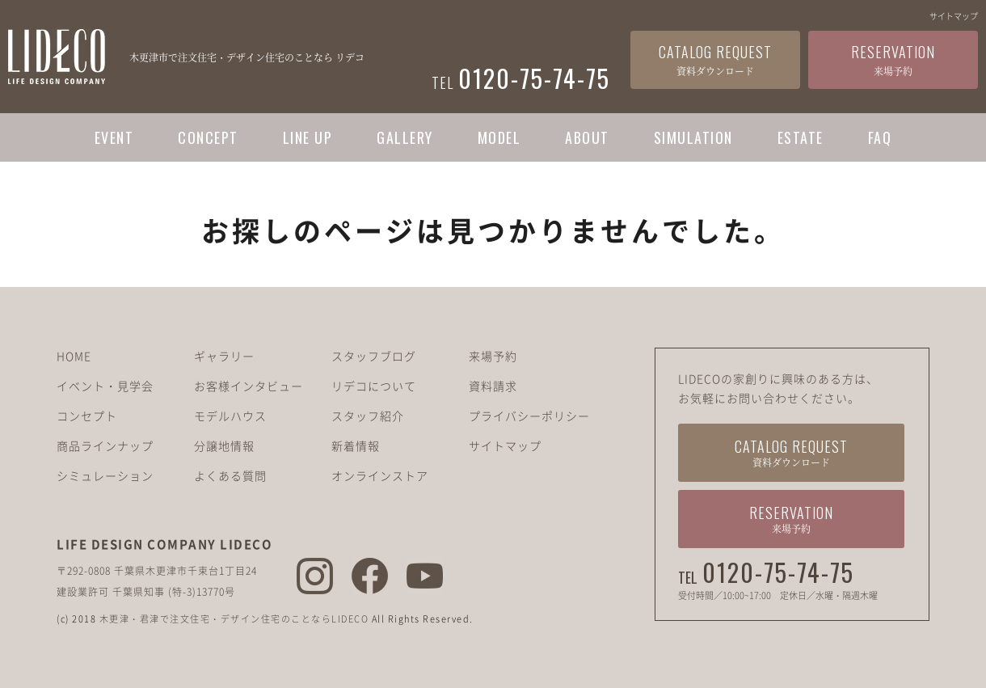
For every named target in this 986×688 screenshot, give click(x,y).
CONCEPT (208, 137)
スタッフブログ (373, 356)
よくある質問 (230, 475)
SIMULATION (693, 137)
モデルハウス (230, 415)
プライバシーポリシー (529, 415)
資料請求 (493, 386)
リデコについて (373, 386)
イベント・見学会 (105, 386)
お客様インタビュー (248, 386)
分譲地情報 (224, 445)
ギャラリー (224, 356)
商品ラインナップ (105, 445)
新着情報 (355, 445)
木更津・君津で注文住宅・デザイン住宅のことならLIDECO (234, 619)
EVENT (114, 137)
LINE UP (308, 137)
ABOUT (587, 137)
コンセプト (87, 415)
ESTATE (800, 137)
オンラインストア (379, 475)
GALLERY (405, 137)
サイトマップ (953, 16)
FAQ (880, 137)
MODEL (499, 137)
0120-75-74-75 (778, 572)
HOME (74, 356)
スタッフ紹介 (367, 415)
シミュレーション (105, 475)
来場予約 (493, 356)
